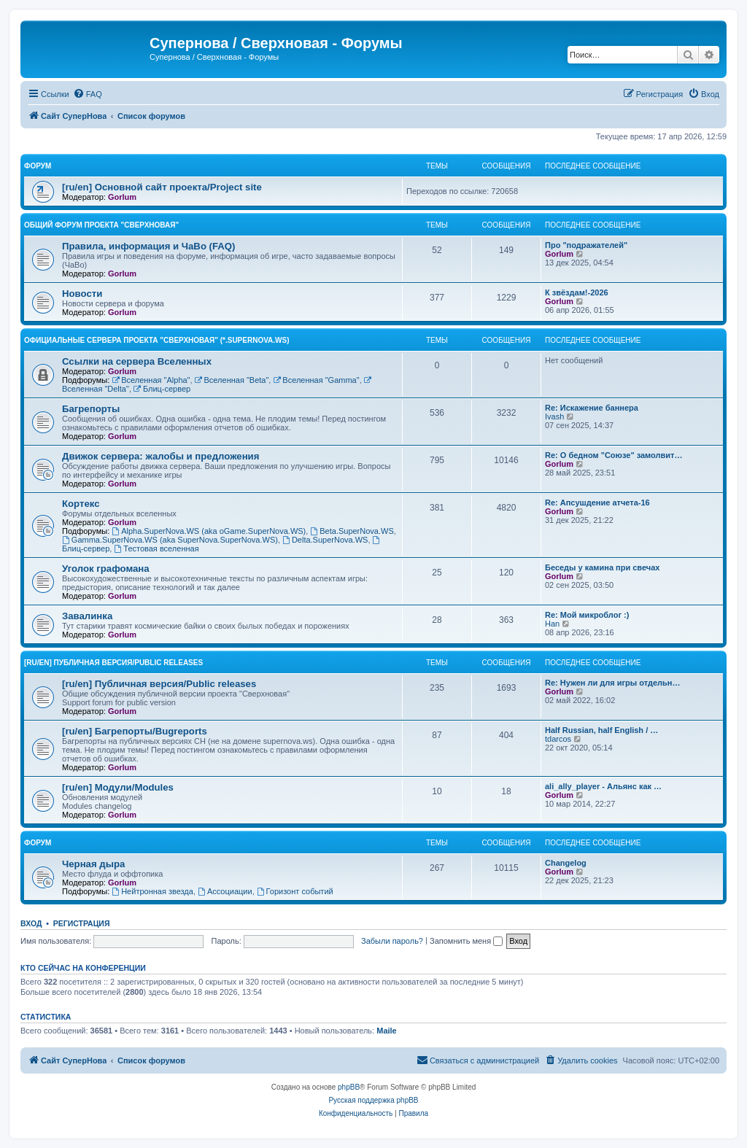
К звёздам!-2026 (576, 292)
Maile (386, 1030)
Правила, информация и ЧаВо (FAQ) (149, 246)
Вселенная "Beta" (232, 380)
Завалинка (87, 615)
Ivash (554, 416)
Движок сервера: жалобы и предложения (160, 456)
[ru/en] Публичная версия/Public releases (113, 663)
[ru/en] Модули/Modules (118, 787)
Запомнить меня (466, 940)
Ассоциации (225, 891)
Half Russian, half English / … (601, 730)
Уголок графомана (106, 568)
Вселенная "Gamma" (316, 380)
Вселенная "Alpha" (151, 380)
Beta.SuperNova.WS (351, 531)
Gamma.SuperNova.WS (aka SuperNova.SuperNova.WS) (170, 539)
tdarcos (558, 738)
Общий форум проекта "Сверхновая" (101, 225)
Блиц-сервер (161, 388)
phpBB (349, 1087)
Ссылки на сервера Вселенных (137, 361)
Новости (82, 293)
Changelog (566, 862)
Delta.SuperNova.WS (325, 539)
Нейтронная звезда (152, 891)
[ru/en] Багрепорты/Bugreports (134, 731)
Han (552, 623)
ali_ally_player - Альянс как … (603, 786)
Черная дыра (93, 863)
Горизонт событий (295, 891)
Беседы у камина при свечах (602, 567)
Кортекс (81, 503)
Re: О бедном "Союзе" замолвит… (613, 455)
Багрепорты (91, 408)
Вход (31, 923)
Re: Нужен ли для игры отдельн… (612, 682)
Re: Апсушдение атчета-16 (597, 502)
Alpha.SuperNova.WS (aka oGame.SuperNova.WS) (209, 531)
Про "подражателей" (586, 245)
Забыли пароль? (392, 940)
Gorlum (122, 197)
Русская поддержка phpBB (373, 1100)
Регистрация (81, 923)
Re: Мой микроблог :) (587, 614)
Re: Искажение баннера (591, 407)
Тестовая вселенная (156, 548)
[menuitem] (87, 94)
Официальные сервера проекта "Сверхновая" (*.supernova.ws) (157, 340)
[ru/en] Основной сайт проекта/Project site (162, 187)
